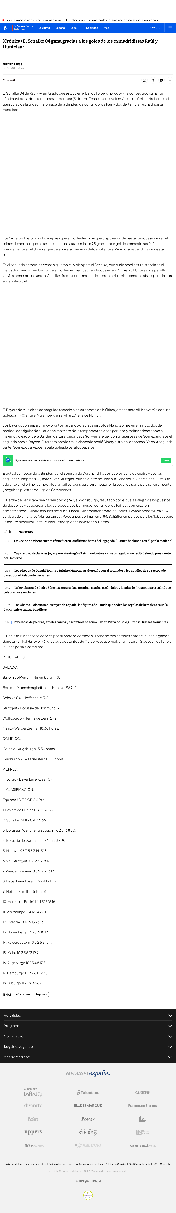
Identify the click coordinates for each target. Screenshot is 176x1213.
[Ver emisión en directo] (154, 28)
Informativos (23, 994)
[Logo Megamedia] (90, 1180)
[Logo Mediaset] (88, 1075)
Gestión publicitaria (139, 1164)
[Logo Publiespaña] (88, 1145)
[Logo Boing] (33, 1119)
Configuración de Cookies (89, 1164)
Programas (88, 1025)
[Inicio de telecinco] (5, 28)
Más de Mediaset (88, 1057)
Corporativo (88, 1036)
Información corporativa (33, 1164)
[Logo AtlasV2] (33, 1145)
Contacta (165, 1164)
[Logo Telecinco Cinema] (88, 1132)
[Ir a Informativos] (22, 27)
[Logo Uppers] (33, 1132)
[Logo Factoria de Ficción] (142, 1106)
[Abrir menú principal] (170, 28)
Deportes (41, 994)
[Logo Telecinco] (88, 1092)
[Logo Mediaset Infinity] (33, 1092)
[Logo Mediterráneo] (143, 1145)
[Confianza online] (88, 1199)
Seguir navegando (88, 1046)
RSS (155, 1164)
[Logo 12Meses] (142, 1132)
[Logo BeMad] (143, 1119)
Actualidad (88, 1015)
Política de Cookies (115, 1164)
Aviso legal (11, 1164)
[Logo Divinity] (33, 1106)
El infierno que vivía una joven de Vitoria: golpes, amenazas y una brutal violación (114, 20)
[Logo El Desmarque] (88, 1105)
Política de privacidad (60, 1164)
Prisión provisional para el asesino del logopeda (33, 20)
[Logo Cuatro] (142, 1092)
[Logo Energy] (88, 1119)
